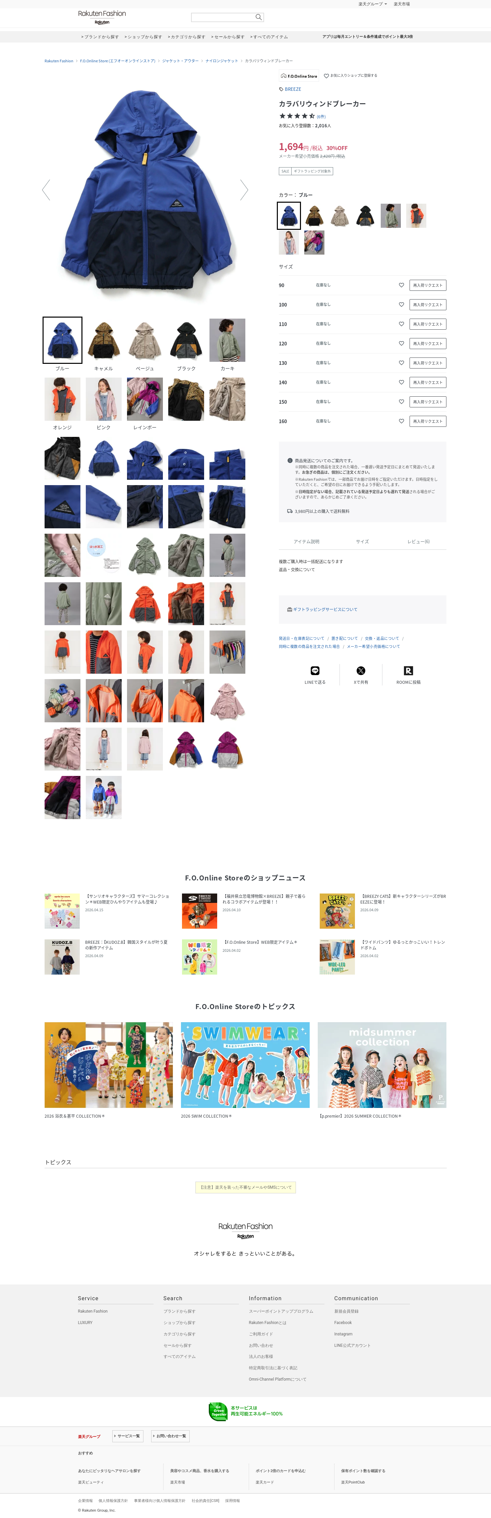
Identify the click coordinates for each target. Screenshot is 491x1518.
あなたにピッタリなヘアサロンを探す (109, 1471)
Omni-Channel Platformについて (278, 1379)
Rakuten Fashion (130, 17)
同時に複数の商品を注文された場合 (309, 646)
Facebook (343, 1322)
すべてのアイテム (180, 1356)
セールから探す (178, 1345)
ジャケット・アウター (180, 61)
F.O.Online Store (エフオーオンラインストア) (118, 61)
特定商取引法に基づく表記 (273, 1368)
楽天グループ (371, 4)
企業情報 (85, 1500)
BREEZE (293, 89)
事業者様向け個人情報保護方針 (160, 1500)
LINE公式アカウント (352, 1345)
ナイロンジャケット (221, 61)
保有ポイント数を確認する (363, 1471)
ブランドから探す (180, 1311)
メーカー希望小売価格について (374, 646)
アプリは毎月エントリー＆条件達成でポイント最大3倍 (367, 37)
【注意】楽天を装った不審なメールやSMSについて (245, 1187)
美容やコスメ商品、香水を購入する (199, 1471)
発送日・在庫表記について (302, 638)
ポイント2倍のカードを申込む (281, 1471)
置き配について (344, 638)
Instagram (343, 1334)
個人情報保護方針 (113, 1500)
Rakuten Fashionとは (268, 1322)
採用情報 (232, 1500)
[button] (46, 190)
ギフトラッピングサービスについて (325, 609)
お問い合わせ (261, 1345)
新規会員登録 (346, 1311)
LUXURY (85, 1322)
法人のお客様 (261, 1356)
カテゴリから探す (180, 1334)
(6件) (321, 117)
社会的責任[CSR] (205, 1500)
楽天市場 (402, 4)
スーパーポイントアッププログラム (281, 1311)
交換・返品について (382, 638)
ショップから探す (180, 1322)
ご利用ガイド (261, 1334)
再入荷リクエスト (428, 285)
